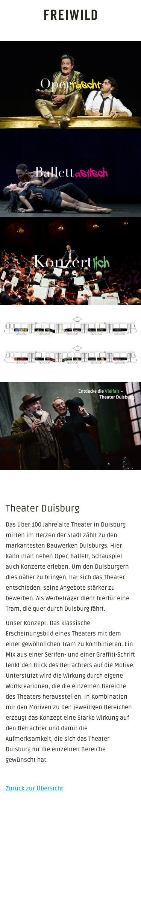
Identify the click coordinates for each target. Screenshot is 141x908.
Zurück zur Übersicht (34, 788)
